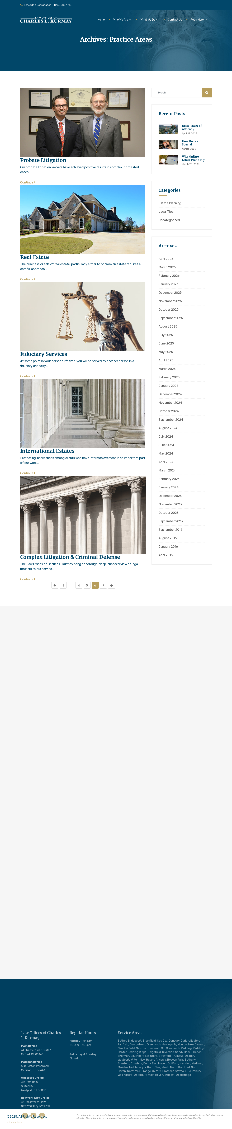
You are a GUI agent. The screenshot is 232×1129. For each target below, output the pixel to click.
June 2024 (166, 445)
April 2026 (166, 259)
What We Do (149, 19)
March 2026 (167, 267)
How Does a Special (190, 143)
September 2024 (171, 420)
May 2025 (166, 352)
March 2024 (167, 470)
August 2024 (168, 428)
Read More (199, 19)
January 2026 (168, 284)
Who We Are (122, 19)
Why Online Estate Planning (193, 158)
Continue (27, 182)
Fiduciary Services (43, 354)
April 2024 (166, 462)
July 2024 (166, 436)
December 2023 (170, 496)
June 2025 (166, 343)
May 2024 (166, 453)
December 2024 (170, 394)
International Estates (47, 451)
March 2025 (167, 369)
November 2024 (170, 403)
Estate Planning (170, 203)
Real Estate (34, 257)
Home (101, 19)
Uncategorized (169, 220)
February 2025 (169, 377)
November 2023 (170, 504)
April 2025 (166, 360)
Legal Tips (166, 212)
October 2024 (169, 411)
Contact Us (175, 19)
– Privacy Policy (14, 1122)
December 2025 (170, 293)
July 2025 (166, 335)
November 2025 (170, 301)
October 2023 (169, 513)
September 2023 (171, 521)
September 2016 (170, 530)
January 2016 (168, 547)
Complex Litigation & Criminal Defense (70, 557)
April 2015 (166, 555)
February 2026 (169, 276)
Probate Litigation (43, 160)
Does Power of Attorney (192, 127)
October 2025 (169, 309)
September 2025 (171, 318)
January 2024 (169, 487)
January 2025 (168, 386)
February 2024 (169, 479)
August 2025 (168, 326)
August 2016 (168, 538)
